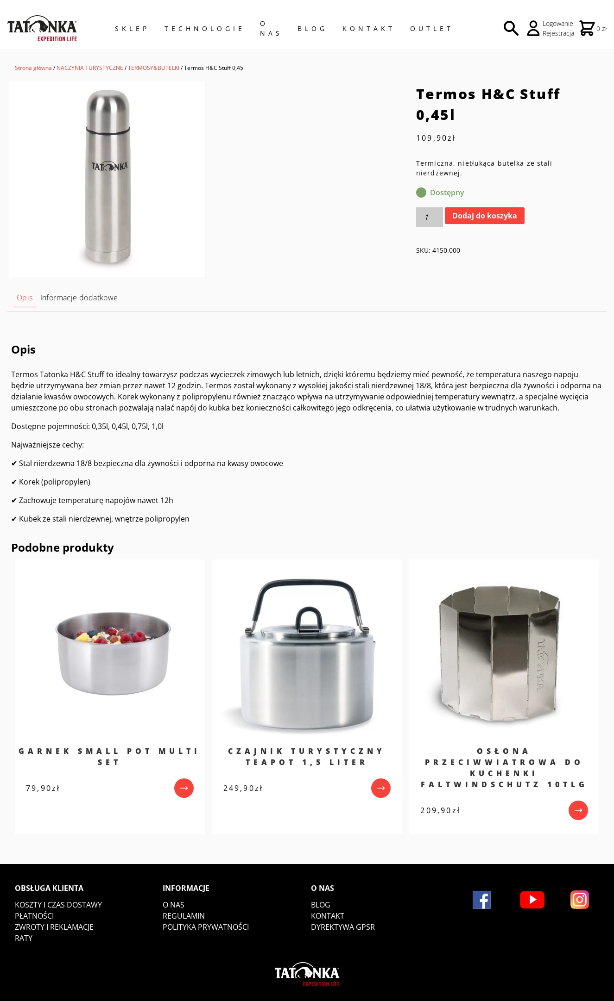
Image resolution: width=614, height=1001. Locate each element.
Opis (25, 297)
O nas (173, 905)
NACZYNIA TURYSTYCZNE (90, 68)
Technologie (205, 28)
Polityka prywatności (206, 927)
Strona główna (33, 68)
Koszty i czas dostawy (58, 905)
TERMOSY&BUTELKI (153, 68)
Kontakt (368, 28)
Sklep (132, 28)
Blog (313, 28)
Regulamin (184, 916)
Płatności (34, 916)
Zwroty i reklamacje (54, 927)
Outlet (432, 28)
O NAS (271, 28)
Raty (23, 938)
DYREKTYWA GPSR (343, 927)
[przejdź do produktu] (184, 788)
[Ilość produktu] (429, 217)
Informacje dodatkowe (79, 297)
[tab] (25, 297)
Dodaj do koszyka (484, 216)
